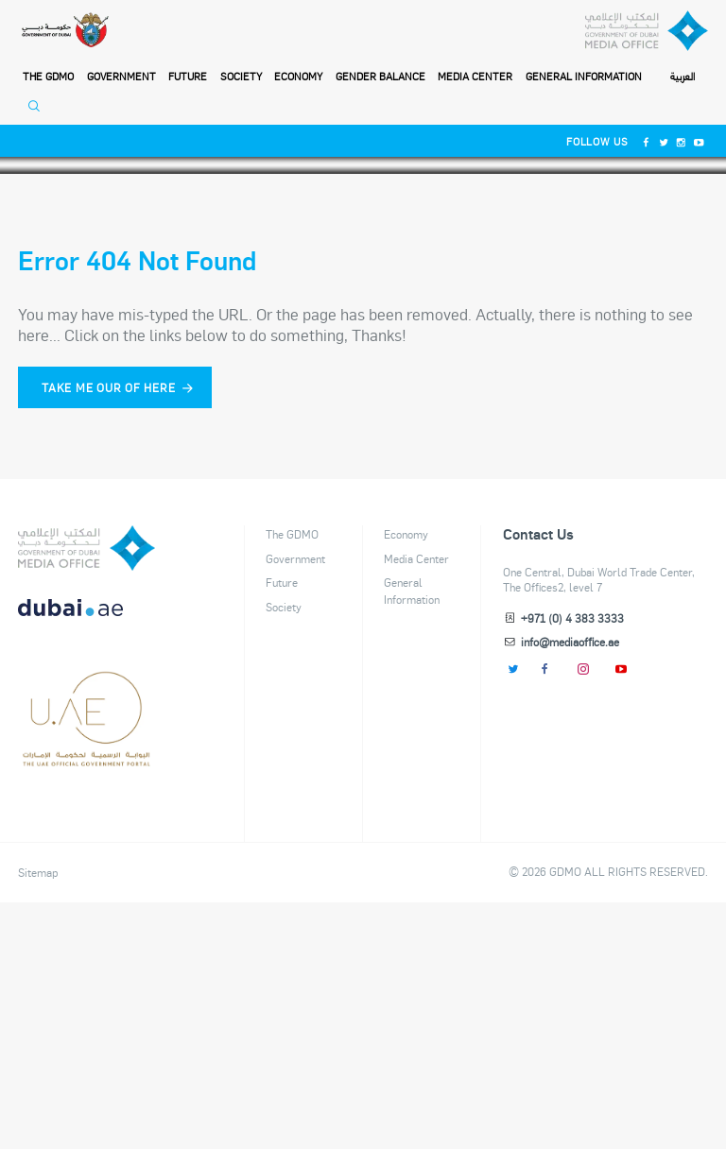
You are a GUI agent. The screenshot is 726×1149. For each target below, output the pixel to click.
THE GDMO (48, 76)
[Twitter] (664, 141)
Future (187, 76)
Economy (298, 76)
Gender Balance (380, 76)
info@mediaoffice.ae (570, 888)
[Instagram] (682, 141)
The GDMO (292, 780)
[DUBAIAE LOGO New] (86, 864)
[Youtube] (699, 141)
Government (121, 76)
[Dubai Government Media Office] (646, 31)
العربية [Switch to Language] (682, 77)
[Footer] (86, 1005)
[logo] (86, 794)
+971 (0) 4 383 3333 (572, 864)
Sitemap (38, 1118)
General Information (584, 76)
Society (241, 76)
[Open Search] (37, 111)
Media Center (475, 76)
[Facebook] (646, 141)
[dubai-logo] (86, 935)
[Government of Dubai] (65, 31)
